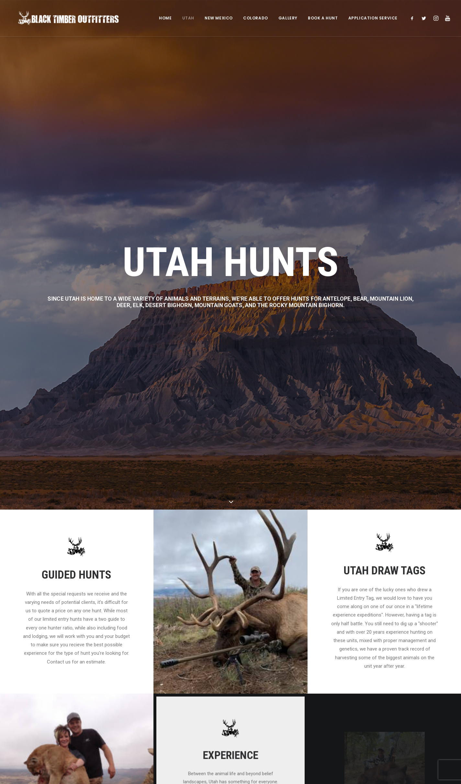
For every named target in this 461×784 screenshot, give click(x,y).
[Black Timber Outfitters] (65, 18)
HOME (165, 18)
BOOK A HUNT (323, 18)
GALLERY (288, 18)
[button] (413, 18)
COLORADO (255, 18)
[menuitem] (165, 18)
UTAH (188, 18)
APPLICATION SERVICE (373, 18)
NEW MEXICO (219, 18)
